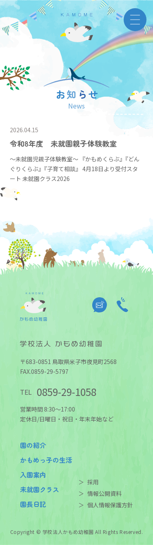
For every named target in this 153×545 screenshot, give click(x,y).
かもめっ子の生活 (46, 460)
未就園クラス (39, 489)
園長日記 (33, 504)
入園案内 (33, 474)
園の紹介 (33, 445)
